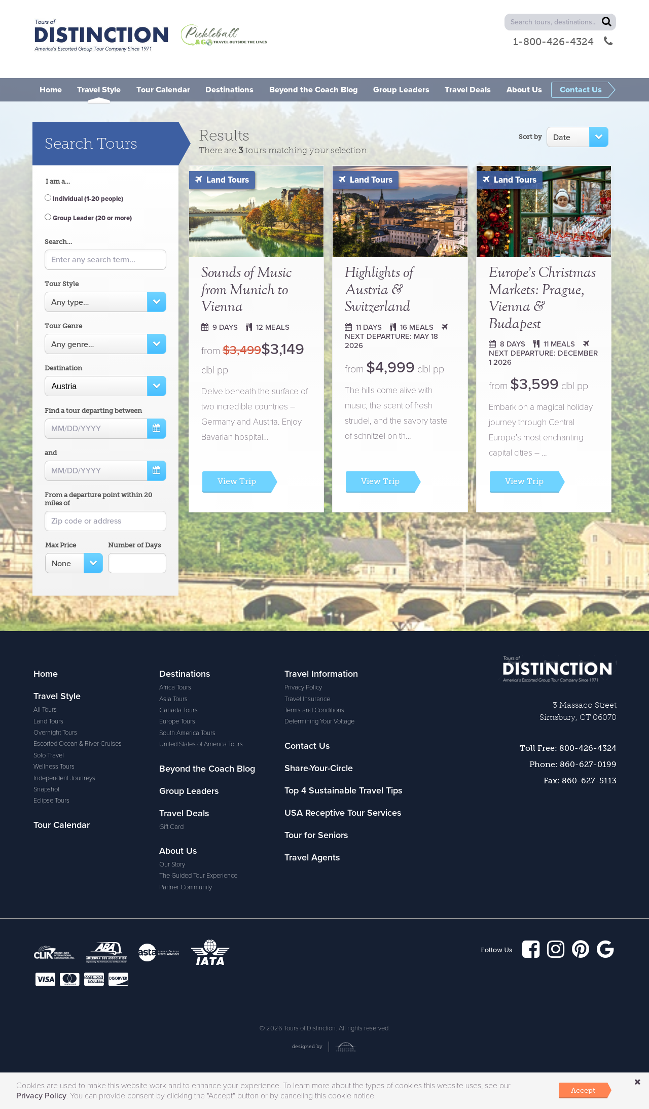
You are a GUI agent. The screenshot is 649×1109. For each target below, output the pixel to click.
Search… (58, 242)
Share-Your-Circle (193, 910)
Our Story (172, 770)
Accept (583, 1090)
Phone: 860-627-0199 (573, 764)
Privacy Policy (178, 830)
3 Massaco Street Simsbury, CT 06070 (578, 711)
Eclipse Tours (51, 800)
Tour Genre (63, 326)
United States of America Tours (75, 918)
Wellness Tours (54, 767)
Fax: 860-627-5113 (580, 780)
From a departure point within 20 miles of (98, 499)
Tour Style (62, 284)
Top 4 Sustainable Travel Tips (343, 673)
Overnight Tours (55, 733)
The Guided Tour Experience (198, 781)
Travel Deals (184, 718)
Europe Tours (51, 895)
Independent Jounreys (64, 778)
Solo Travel (48, 755)
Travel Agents (312, 740)
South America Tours (61, 906)
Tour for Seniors (316, 718)
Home (45, 673)
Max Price (60, 545)
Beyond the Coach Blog (207, 673)
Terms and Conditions (189, 853)
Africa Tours (49, 861)
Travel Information (196, 816)
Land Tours (222, 180)
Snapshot (46, 789)
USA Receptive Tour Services (343, 696)
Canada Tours (52, 884)
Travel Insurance (182, 842)
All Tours (45, 710)
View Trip (237, 481)
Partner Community (185, 792)
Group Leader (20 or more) (88, 218)
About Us (178, 756)
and (51, 453)
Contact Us (182, 888)
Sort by (530, 137)
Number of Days (134, 545)
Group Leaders (189, 696)
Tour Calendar (61, 824)
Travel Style (57, 696)
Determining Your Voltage (194, 864)
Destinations (59, 847)
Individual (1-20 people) (84, 199)
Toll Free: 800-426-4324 (568, 748)
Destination (63, 368)
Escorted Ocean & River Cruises (77, 744)
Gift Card (171, 732)
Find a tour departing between (93, 410)
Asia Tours (47, 872)
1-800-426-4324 (562, 42)
